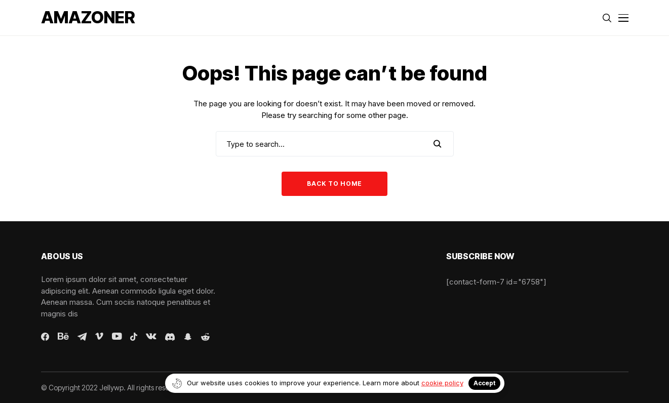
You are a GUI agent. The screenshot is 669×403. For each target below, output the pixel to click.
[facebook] (45, 337)
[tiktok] (133, 337)
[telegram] (82, 337)
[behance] (63, 336)
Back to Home (334, 183)
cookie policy (442, 383)
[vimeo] (99, 336)
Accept (484, 383)
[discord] (170, 337)
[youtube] (117, 336)
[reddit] (205, 337)
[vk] (151, 337)
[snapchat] (187, 336)
